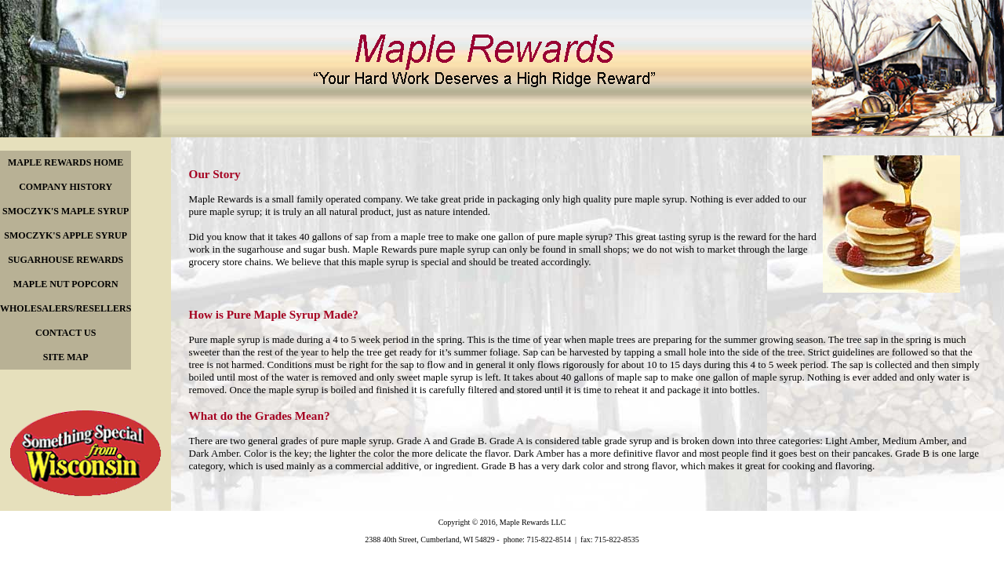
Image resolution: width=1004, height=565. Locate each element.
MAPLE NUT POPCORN (65, 284)
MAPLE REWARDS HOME (65, 162)
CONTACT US (65, 332)
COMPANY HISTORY (65, 186)
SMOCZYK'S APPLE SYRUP (65, 235)
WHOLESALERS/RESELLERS (65, 308)
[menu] (65, 260)
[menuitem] (65, 163)
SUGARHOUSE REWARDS (65, 259)
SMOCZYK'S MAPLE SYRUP (65, 211)
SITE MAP (66, 357)
